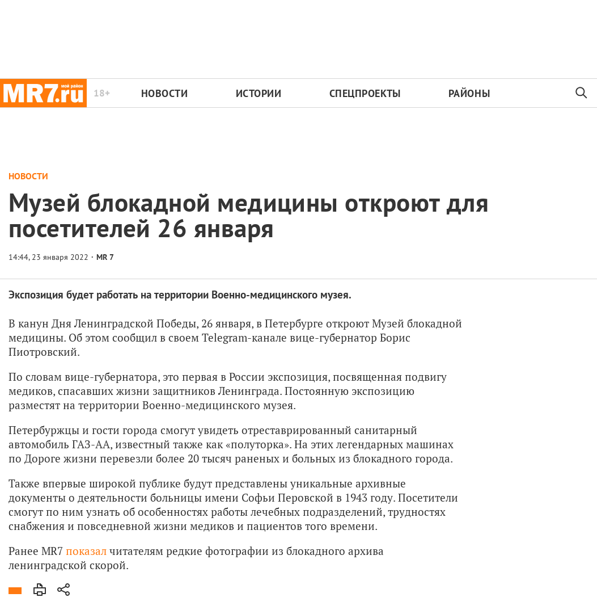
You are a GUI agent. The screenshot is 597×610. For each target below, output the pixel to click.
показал (86, 551)
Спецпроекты (365, 93)
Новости (164, 93)
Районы (469, 93)
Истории (259, 93)
